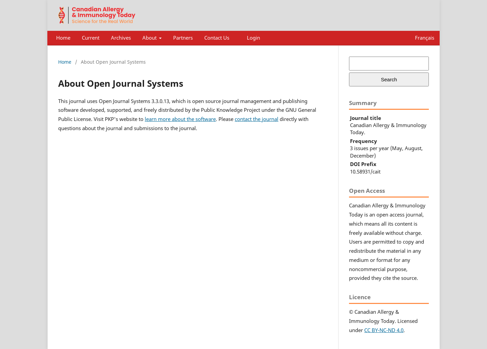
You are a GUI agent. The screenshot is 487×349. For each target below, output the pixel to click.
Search (389, 79)
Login (253, 37)
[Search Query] (389, 63)
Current (90, 37)
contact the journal (256, 119)
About (150, 37)
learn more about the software (180, 119)
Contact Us (216, 37)
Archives (121, 37)
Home (63, 37)
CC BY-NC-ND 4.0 (383, 330)
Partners (183, 37)
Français (424, 37)
